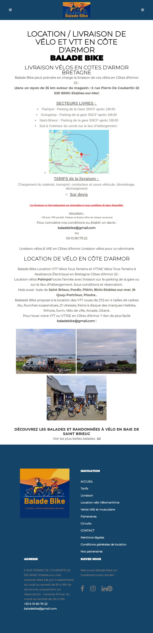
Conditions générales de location (103, 544)
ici (99, 439)
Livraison (87, 495)
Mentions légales (92, 537)
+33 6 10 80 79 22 (35, 604)
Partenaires (89, 516)
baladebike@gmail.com (77, 228)
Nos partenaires (92, 551)
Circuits (86, 523)
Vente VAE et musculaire (98, 509)
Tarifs (84, 488)
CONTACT (87, 530)
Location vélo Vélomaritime (100, 502)
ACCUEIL (87, 481)
